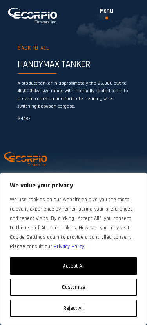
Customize (73, 287)
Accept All (74, 266)
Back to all (33, 48)
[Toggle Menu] (106, 13)
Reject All (74, 308)
